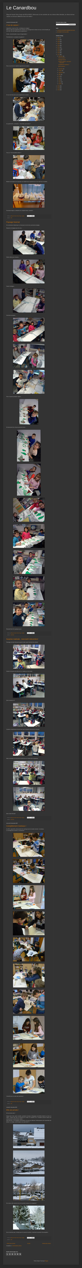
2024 (58, 41)
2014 (58, 89)
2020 (58, 49)
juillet (60, 74)
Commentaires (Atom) (16, 1245)
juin (59, 76)
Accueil (28, 1243)
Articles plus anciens (46, 1243)
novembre (61, 68)
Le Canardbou (21, 7)
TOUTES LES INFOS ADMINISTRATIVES (66, 30)
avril (60, 80)
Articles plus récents (11, 1243)
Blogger (46, 1260)
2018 (58, 52)
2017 (58, 54)
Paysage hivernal (13, 222)
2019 (58, 50)
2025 (58, 39)
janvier (60, 83)
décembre (61, 56)
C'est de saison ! (12, 25)
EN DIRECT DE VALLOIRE (63, 32)
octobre (60, 70)
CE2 (11, 217)
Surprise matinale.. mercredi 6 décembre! (22, 639)
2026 (58, 37)
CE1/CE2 (12, 634)
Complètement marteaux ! (16, 826)
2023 (58, 43)
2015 (58, 88)
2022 (58, 45)
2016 (58, 86)
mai (59, 78)
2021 (58, 47)
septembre (61, 72)
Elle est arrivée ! (12, 1110)
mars (60, 81)
